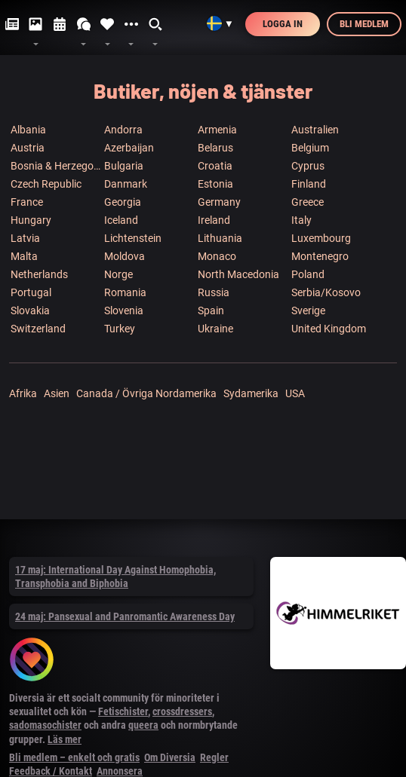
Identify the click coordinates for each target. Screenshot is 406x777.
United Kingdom (328, 329)
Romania (125, 292)
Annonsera (120, 771)
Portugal (31, 292)
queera (143, 725)
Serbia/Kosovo (326, 292)
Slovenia (123, 310)
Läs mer (65, 739)
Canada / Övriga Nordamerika (146, 393)
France (27, 202)
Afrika (23, 393)
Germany (219, 202)
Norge (118, 274)
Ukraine (215, 329)
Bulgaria (123, 166)
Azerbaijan (129, 148)
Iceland (121, 220)
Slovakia (30, 310)
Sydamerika (250, 393)
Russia (213, 292)
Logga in (283, 23)
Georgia (122, 202)
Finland (308, 184)
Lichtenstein (132, 238)
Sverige (308, 310)
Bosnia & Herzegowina (57, 166)
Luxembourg (321, 238)
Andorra (123, 130)
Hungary (31, 220)
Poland (307, 274)
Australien (315, 130)
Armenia (217, 130)
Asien (56, 393)
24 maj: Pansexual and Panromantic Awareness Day (125, 616)
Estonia (215, 184)
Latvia (25, 238)
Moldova (124, 256)
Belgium (310, 148)
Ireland (214, 220)
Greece (307, 202)
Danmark (125, 184)
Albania (28, 130)
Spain (211, 310)
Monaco (217, 256)
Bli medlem (364, 23)
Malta (24, 256)
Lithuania (220, 238)
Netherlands (39, 274)
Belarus (215, 148)
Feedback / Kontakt (50, 771)
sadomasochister (45, 725)
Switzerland (38, 329)
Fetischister (123, 711)
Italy (301, 220)
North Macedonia (238, 274)
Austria (28, 148)
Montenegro (320, 256)
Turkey (119, 329)
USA (295, 393)
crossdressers (182, 711)
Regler (214, 757)
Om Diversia (169, 757)
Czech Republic (46, 184)
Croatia (215, 166)
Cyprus (307, 166)
